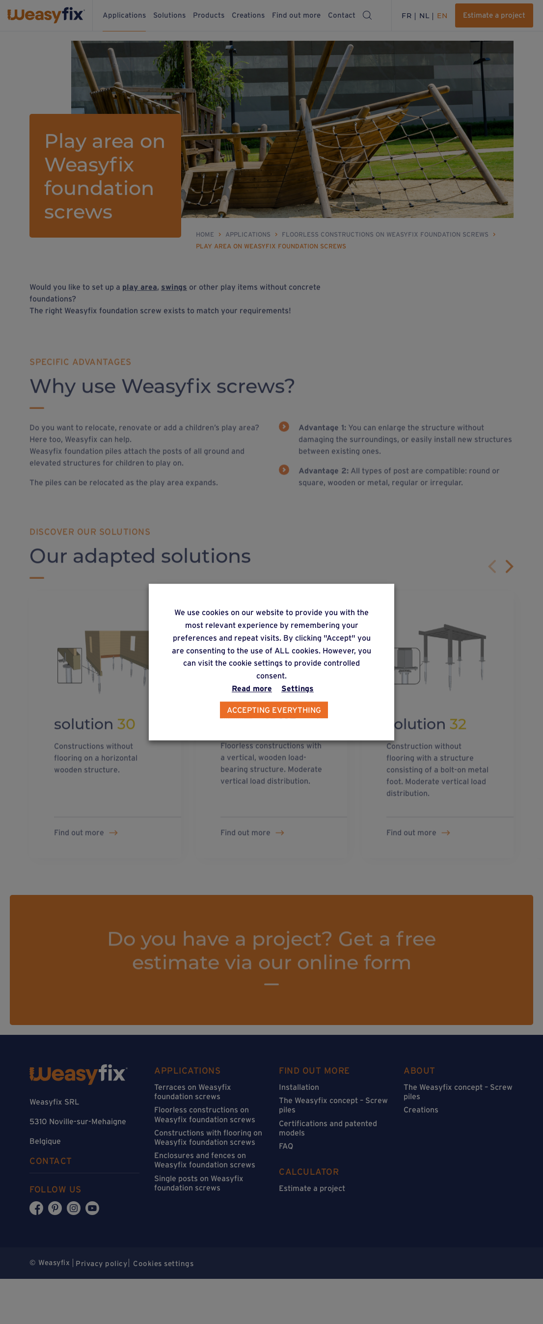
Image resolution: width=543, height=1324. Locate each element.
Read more (252, 688)
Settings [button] (297, 688)
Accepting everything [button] (274, 709)
